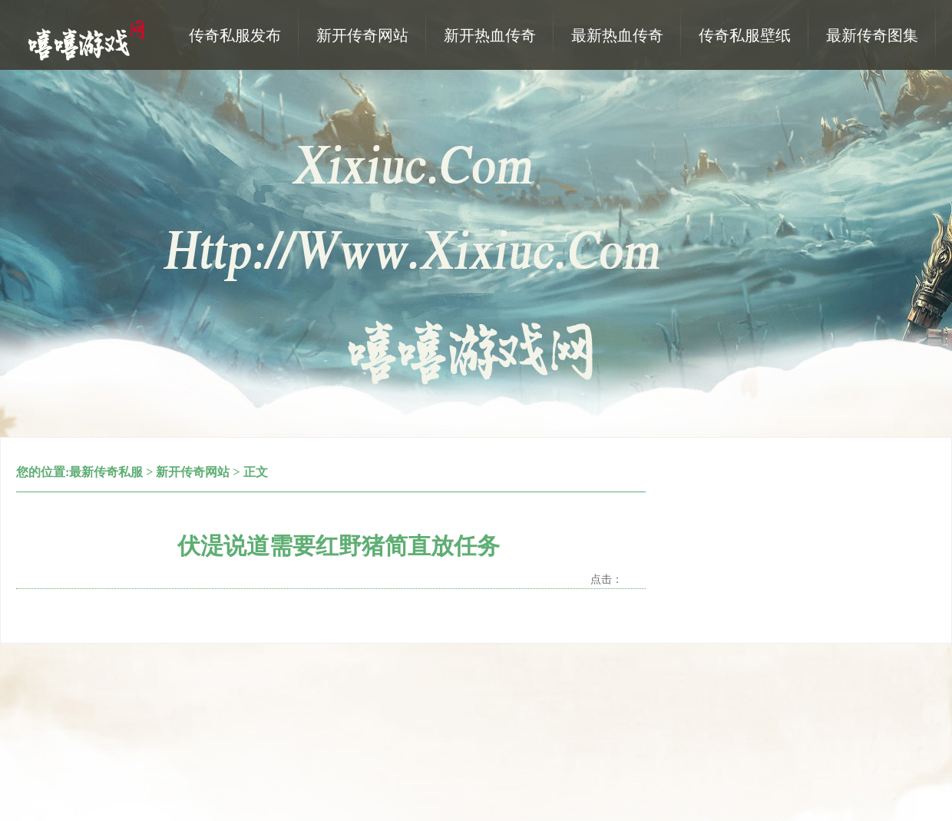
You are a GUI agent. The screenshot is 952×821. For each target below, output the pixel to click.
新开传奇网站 (193, 471)
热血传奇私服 (88, 39)
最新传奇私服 (106, 471)
